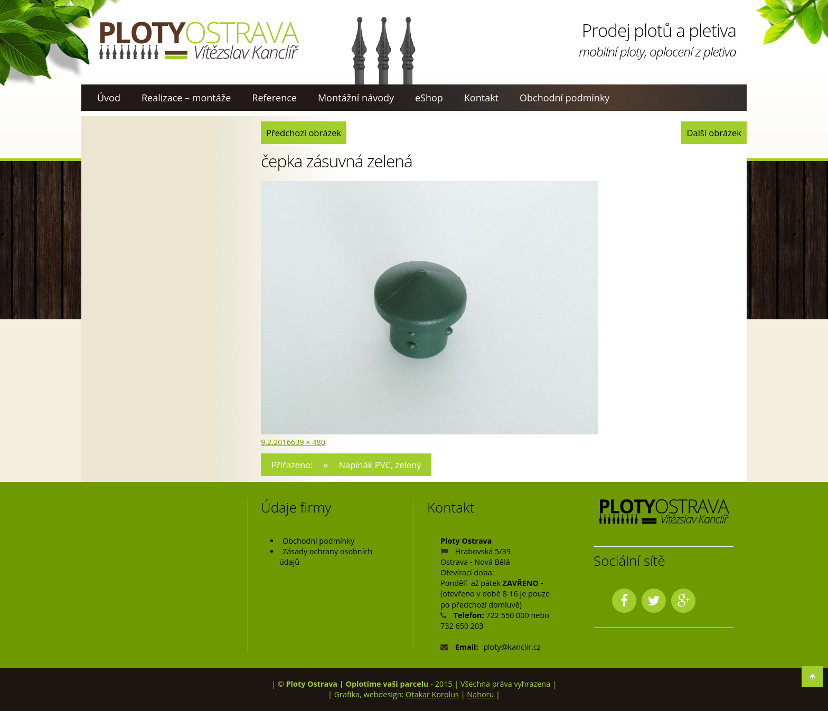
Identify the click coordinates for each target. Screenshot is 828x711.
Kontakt (481, 97)
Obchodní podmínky (564, 97)
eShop (429, 97)
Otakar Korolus (432, 694)
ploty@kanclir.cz (511, 647)
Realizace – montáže (186, 97)
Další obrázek (713, 133)
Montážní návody (356, 97)
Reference (274, 97)
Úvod (108, 97)
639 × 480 (308, 442)
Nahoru (480, 694)
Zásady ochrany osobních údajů (325, 556)
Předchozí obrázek (303, 133)
